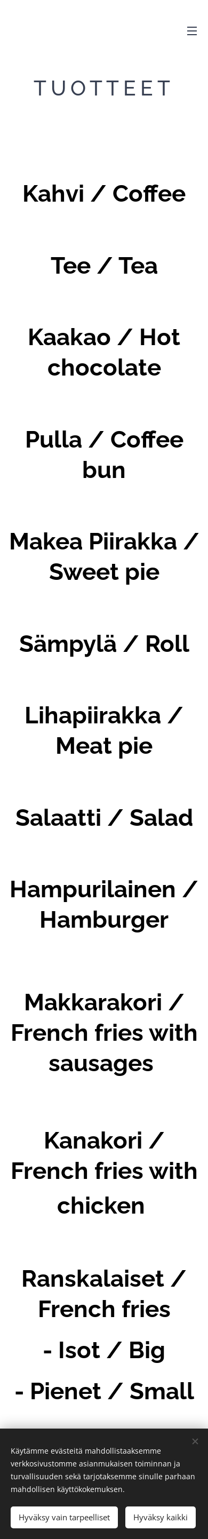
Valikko (192, 30)
